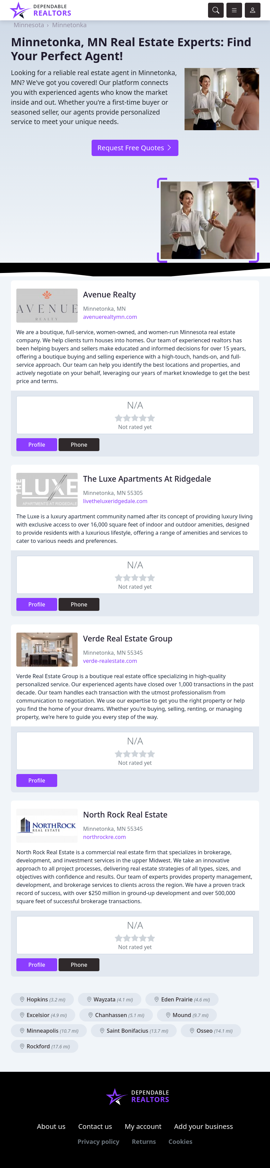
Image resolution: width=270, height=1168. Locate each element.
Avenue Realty (109, 294)
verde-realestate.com (110, 661)
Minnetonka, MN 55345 (113, 652)
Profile (36, 444)
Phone (79, 444)
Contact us (95, 1126)
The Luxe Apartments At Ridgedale (147, 479)
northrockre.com (104, 837)
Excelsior (43, 1015)
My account (143, 1126)
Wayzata (109, 999)
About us (51, 1126)
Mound (186, 1015)
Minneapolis (48, 1030)
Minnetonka (69, 25)
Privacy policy (99, 1141)
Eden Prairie (182, 999)
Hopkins (42, 999)
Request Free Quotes (135, 147)
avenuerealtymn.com (110, 317)
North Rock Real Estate (125, 814)
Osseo (211, 1030)
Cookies (180, 1141)
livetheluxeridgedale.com (115, 501)
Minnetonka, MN (104, 308)
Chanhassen (116, 1015)
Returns (144, 1141)
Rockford (44, 1046)
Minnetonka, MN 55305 (113, 493)
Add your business (203, 1126)
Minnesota (29, 25)
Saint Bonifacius (133, 1030)
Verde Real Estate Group (128, 638)
